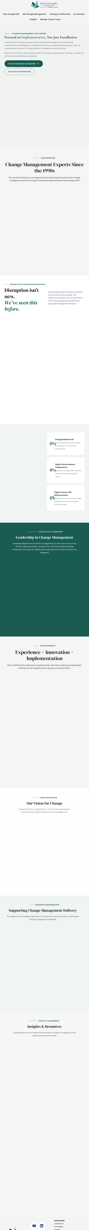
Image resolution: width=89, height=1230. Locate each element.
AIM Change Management (34, 14)
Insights (33, 19)
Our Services (78, 14)
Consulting (58, 1227)
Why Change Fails (11, 14)
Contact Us (58, 1224)
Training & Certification (59, 14)
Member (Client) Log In (50, 19)
